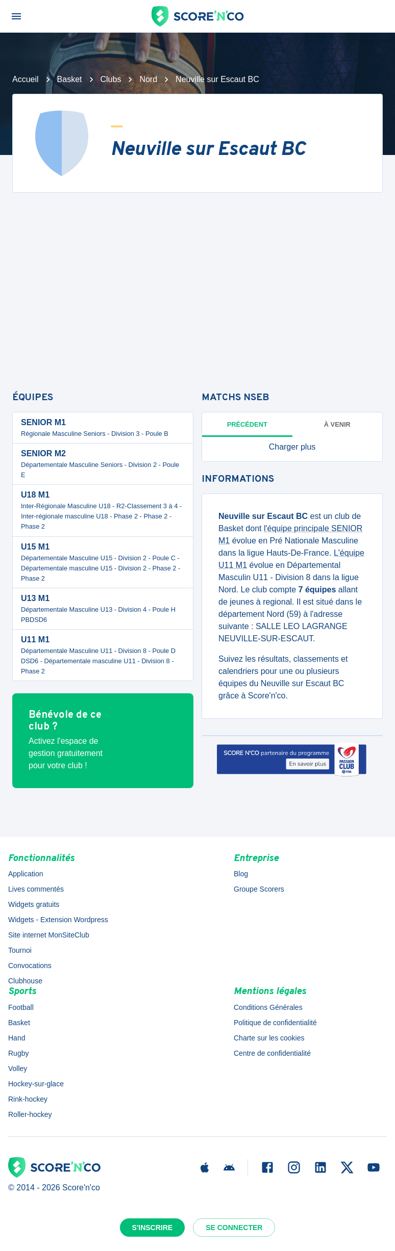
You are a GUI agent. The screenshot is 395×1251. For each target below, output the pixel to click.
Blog (241, 874)
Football (21, 1007)
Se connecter (234, 1227)
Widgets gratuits (33, 904)
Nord (148, 79)
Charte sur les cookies (269, 1038)
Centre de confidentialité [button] (272, 1053)
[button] (292, 447)
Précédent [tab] (247, 424)
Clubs (111, 79)
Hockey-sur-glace (36, 1084)
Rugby (18, 1053)
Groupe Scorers (259, 889)
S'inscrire (152, 1227)
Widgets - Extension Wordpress (58, 920)
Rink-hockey (27, 1099)
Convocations (30, 965)
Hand (16, 1038)
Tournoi (20, 950)
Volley (17, 1068)
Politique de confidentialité (275, 1023)
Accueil (25, 79)
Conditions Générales (268, 1007)
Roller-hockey (30, 1114)
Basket (69, 79)
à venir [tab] (337, 424)
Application (25, 874)
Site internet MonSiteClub (48, 935)
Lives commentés (36, 889)
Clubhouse (25, 981)
